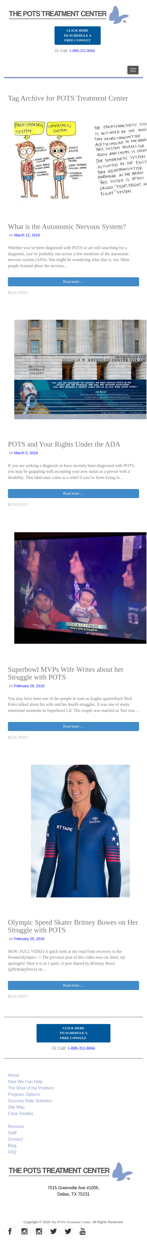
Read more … (73, 282)
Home (13, 1075)
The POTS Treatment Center (71, 1222)
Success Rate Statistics (30, 1101)
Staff (12, 1133)
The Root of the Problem (31, 1088)
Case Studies (20, 1113)
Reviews (16, 1126)
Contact (15, 1139)
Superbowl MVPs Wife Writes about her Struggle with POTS (65, 673)
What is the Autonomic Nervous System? (67, 227)
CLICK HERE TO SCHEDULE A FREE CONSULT (77, 35)
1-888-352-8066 (82, 51)
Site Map (16, 1107)
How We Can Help (25, 1081)
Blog (12, 1145)
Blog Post (18, 292)
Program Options (24, 1094)
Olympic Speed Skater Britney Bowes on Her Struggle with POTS (73, 926)
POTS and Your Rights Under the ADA (64, 444)
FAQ (12, 1152)
